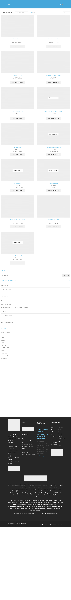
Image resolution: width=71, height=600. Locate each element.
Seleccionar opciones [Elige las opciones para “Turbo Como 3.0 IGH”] (53, 46)
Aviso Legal (41, 524)
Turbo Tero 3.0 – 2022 (18, 111)
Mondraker (4, 353)
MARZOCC (4, 345)
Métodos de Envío (60, 428)
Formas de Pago (60, 432)
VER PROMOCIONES (7, 12)
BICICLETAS (4, 285)
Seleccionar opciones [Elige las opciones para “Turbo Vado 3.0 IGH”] (17, 154)
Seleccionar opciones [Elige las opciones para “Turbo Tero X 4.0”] (17, 46)
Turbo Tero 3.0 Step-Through (53, 75)
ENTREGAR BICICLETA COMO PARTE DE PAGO (14, 308)
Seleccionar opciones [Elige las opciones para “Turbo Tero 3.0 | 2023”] (53, 226)
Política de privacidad (54, 443)
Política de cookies (60, 443)
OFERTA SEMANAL (6, 315)
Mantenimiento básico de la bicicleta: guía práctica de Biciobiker (43, 433)
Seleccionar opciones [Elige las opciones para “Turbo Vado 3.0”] (17, 190)
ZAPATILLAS (4, 296)
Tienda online (53, 431)
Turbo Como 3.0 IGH (53, 39)
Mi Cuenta (53, 435)
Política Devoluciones (61, 437)
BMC (2, 335)
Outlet (52, 427)
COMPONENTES (6, 289)
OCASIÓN (4, 319)
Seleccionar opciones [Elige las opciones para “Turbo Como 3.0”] (53, 190)
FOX (2, 300)
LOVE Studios (22, 523)
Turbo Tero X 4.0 (17, 39)
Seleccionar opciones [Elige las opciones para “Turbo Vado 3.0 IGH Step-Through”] (53, 118)
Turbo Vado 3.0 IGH (17, 147)
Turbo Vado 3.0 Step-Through (53, 147)
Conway (3, 340)
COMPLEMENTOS (6, 304)
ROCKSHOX (4, 355)
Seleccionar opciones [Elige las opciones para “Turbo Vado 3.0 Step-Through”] (53, 154)
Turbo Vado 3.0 (18, 183)
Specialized (17, 41)
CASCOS (3, 293)
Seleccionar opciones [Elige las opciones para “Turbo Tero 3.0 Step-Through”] (53, 82)
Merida (3, 350)
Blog (52, 439)
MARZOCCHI (5, 348)
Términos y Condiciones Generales (54, 524)
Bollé (2, 337)
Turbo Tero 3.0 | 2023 (53, 219)
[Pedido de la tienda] (21, 13)
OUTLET (3, 311)
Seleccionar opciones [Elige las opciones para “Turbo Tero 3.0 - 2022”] (17, 118)
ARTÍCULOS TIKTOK (7, 322)
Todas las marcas (5, 332)
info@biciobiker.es (13, 456)
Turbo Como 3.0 (53, 183)
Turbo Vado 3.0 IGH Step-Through (53, 111)
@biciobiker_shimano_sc (28, 454)
